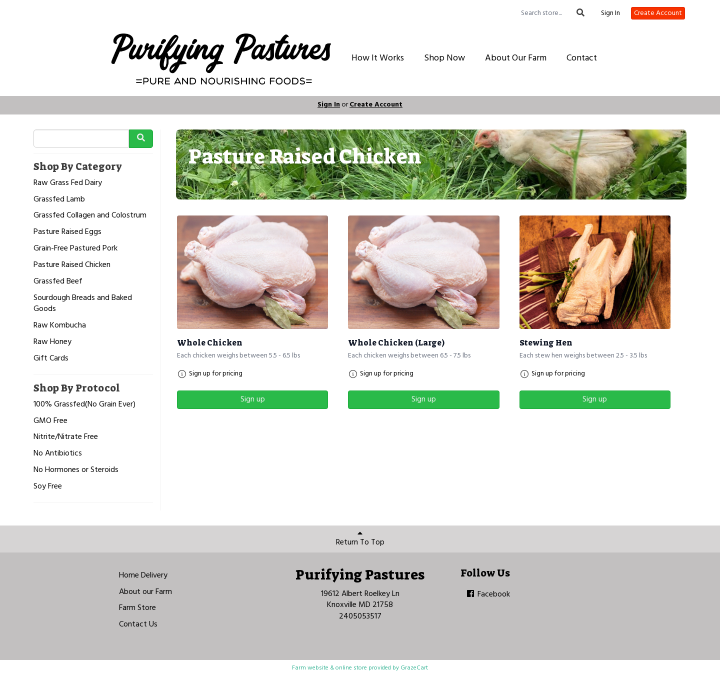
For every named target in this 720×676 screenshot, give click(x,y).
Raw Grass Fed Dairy (68, 183)
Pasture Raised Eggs (68, 232)
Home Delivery (143, 575)
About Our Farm (515, 58)
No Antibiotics (58, 454)
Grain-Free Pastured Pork (76, 248)
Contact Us (138, 624)
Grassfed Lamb (59, 200)
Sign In (610, 13)
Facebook (488, 594)
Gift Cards (51, 358)
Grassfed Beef (58, 282)
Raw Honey (53, 342)
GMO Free (51, 421)
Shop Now (444, 58)
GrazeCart (414, 668)
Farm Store (137, 608)
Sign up (252, 399)
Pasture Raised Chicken (72, 265)
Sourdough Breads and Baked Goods (83, 304)
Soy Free (48, 486)
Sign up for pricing (215, 374)
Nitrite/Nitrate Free (66, 437)
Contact (581, 58)
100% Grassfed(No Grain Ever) (85, 404)
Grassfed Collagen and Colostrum (90, 216)
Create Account (658, 13)
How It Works (378, 58)
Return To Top (360, 539)
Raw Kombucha (60, 326)
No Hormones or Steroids (76, 470)
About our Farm (145, 592)
